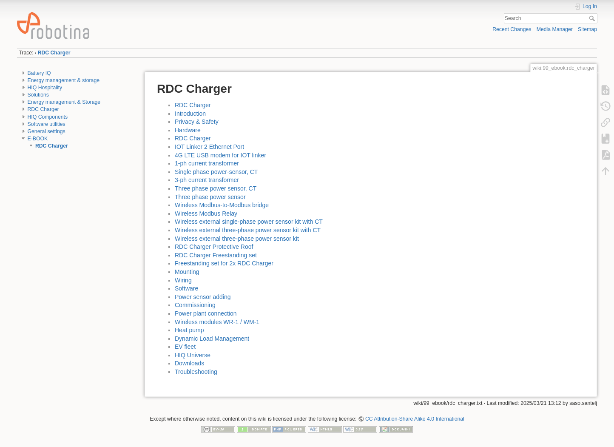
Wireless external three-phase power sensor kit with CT (248, 230)
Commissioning (195, 305)
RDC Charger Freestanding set (216, 255)
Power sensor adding (203, 296)
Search (593, 18)
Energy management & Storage (64, 102)
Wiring (183, 280)
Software (186, 288)
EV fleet (185, 346)
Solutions (38, 95)
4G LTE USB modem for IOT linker (220, 155)
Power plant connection (206, 313)
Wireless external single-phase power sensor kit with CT (249, 221)
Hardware (188, 130)
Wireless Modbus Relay (206, 213)
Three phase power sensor (210, 197)
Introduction (190, 113)
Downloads (189, 363)
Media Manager (555, 29)
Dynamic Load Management (212, 338)
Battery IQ (39, 73)
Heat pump (189, 330)
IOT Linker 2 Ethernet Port (209, 146)
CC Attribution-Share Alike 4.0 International (414, 419)
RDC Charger (54, 53)
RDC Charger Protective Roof (214, 246)
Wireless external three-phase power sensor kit (237, 238)
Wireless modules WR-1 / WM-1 (217, 322)
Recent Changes (511, 29)
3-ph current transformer (207, 180)
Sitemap (587, 29)
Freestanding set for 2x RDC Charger (224, 263)
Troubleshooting (196, 371)
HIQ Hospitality (45, 88)
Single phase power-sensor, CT (216, 171)
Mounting (187, 271)
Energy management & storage (64, 80)
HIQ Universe (192, 355)
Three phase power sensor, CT (215, 188)
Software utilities (46, 124)
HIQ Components (48, 117)
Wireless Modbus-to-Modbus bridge (222, 205)
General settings (46, 131)
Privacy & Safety (197, 121)
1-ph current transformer (207, 163)
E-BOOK (38, 139)
